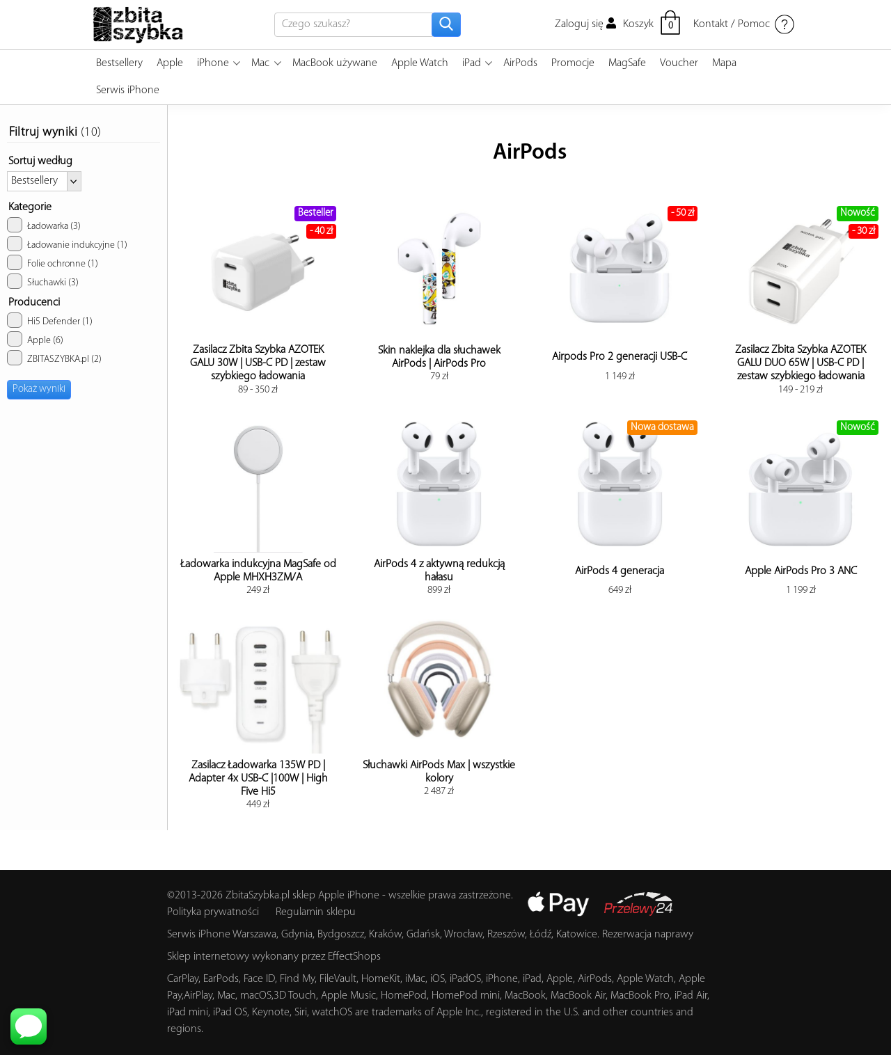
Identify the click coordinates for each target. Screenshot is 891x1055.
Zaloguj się (585, 24)
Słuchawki (43, 281)
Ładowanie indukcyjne (67, 243)
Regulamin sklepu (316, 912)
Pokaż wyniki (39, 389)
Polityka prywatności (213, 912)
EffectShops (354, 956)
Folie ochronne (52, 262)
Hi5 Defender (50, 320)
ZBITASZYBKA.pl (54, 357)
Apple (35, 339)
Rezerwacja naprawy (647, 934)
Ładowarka (44, 224)
